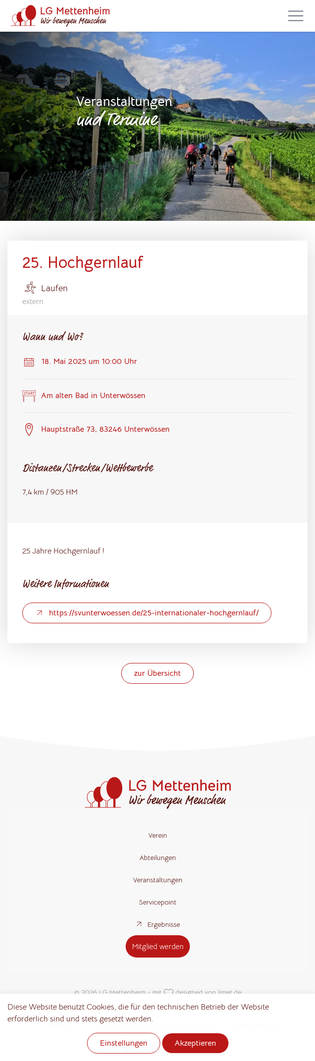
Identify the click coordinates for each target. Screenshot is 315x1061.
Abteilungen (157, 857)
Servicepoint (158, 902)
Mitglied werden (157, 946)
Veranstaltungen (157, 879)
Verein (157, 835)
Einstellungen (123, 1043)
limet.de (229, 992)
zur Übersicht (157, 673)
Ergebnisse (157, 923)
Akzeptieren (195, 1043)
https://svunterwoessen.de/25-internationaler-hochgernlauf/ (147, 613)
